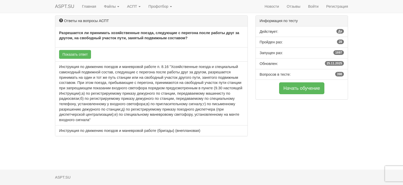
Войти (313, 6)
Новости (271, 6)
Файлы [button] (111, 6)
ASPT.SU (64, 6)
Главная (89, 6)
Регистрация (337, 6)
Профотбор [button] (160, 6)
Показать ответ (75, 54)
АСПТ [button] (134, 6)
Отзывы (293, 6)
